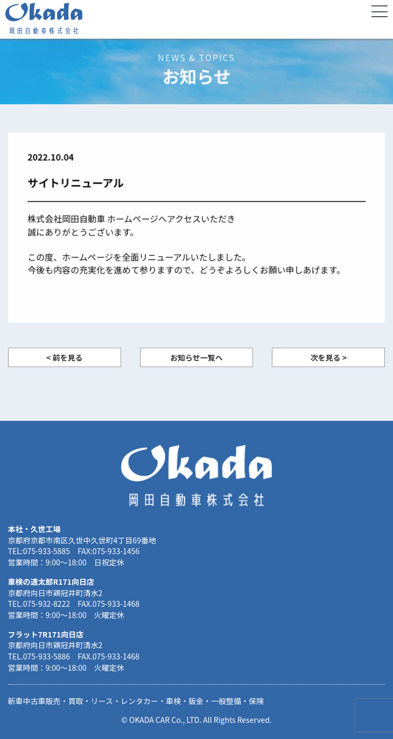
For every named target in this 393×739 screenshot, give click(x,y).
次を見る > (329, 357)
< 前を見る (64, 357)
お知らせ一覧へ (196, 357)
